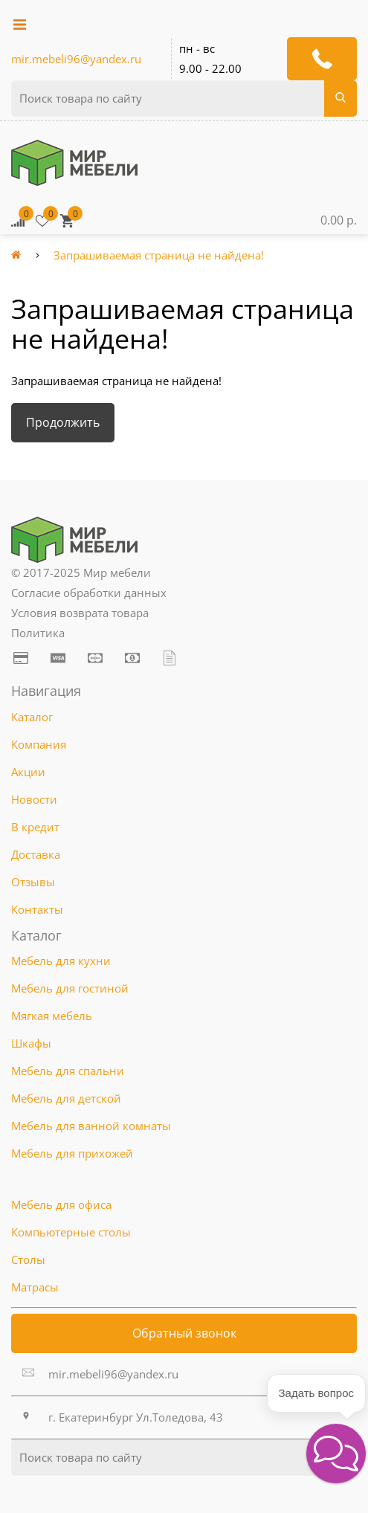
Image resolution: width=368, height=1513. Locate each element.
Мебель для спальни (67, 1070)
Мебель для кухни (61, 960)
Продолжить (63, 422)
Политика (38, 632)
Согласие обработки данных (89, 592)
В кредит (35, 826)
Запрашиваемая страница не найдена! (159, 255)
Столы (28, 1259)
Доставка (35, 854)
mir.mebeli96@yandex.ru (76, 58)
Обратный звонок (184, 1333)
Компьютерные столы (71, 1232)
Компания (38, 744)
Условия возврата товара (80, 612)
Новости (34, 799)
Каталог (32, 716)
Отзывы (33, 881)
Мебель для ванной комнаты (91, 1125)
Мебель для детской (66, 1098)
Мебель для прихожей (72, 1153)
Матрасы (35, 1287)
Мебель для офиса (61, 1204)
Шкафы (31, 1043)
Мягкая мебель (51, 1015)
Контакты (37, 909)
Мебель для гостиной (70, 988)
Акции (28, 771)
